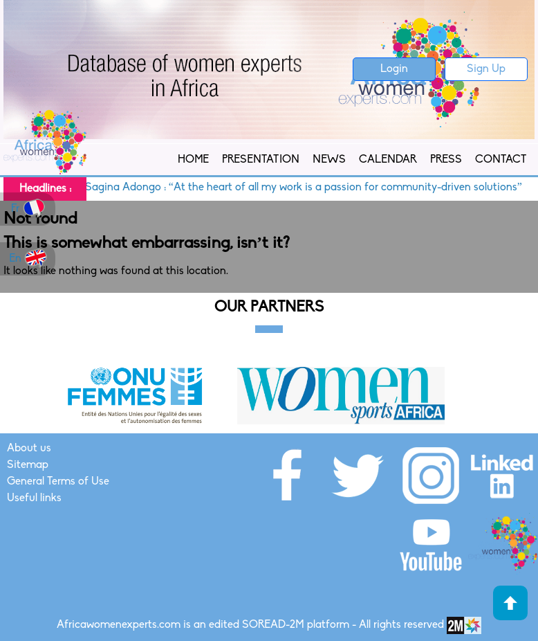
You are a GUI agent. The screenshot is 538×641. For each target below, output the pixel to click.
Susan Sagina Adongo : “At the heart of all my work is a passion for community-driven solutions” (290, 187)
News (329, 159)
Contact (500, 159)
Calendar (388, 159)
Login (394, 69)
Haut (510, 603)
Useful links (34, 498)
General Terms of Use (58, 481)
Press (446, 159)
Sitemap (27, 465)
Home (193, 159)
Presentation (260, 159)
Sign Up (486, 69)
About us (29, 448)
